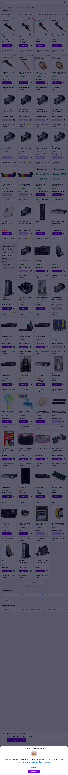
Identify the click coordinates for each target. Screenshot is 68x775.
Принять (34, 771)
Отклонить (34, 767)
